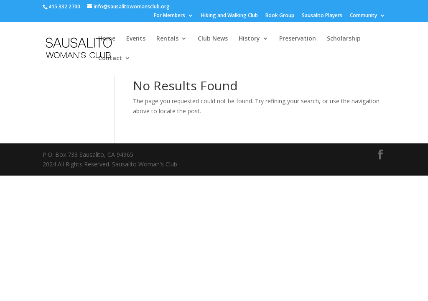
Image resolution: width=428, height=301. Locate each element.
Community (363, 16)
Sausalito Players (322, 16)
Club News (213, 39)
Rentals (167, 39)
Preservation (297, 39)
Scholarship (344, 39)
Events (135, 39)
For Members (169, 16)
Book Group (279, 16)
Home (106, 39)
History (249, 39)
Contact (110, 58)
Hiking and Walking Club (229, 16)
